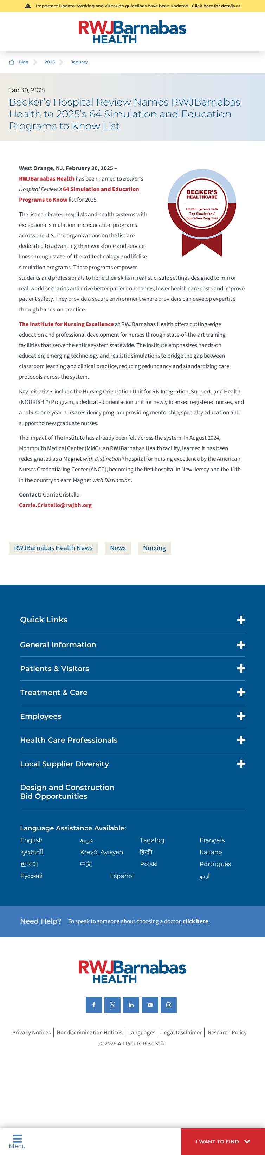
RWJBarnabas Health (47, 179)
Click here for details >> (216, 5)
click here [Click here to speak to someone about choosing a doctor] (195, 921)
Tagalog (152, 840)
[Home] (132, 31)
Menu (17, 1141)
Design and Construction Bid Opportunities (67, 792)
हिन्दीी (146, 852)
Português (215, 863)
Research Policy (227, 1032)
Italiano (211, 852)
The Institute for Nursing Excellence (66, 324)
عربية (86, 840)
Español (122, 875)
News (118, 548)
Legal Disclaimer (181, 1032)
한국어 (29, 863)
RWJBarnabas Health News (53, 548)
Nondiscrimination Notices (89, 1032)
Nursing (154, 548)
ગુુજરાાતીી (32, 852)
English (31, 840)
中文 (86, 863)
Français (212, 840)
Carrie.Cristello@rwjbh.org (55, 505)
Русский (31, 875)
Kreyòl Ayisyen (101, 852)
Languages (141, 1032)
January (79, 62)
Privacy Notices (31, 1032)
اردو (205, 875)
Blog (23, 62)
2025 (50, 62)
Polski (149, 863)
